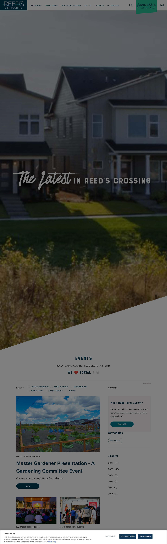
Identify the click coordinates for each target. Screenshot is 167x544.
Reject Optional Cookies (128, 536)
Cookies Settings (110, 536)
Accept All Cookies (145, 536)
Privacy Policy (52, 541)
